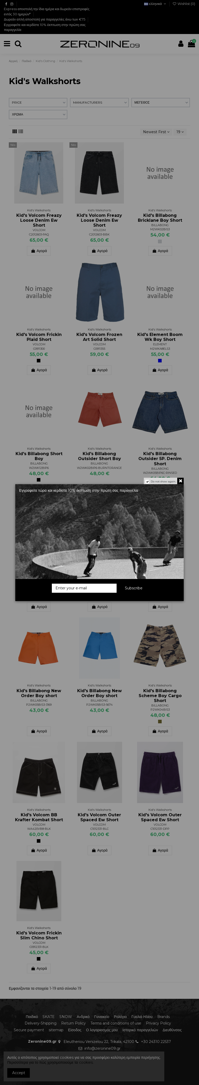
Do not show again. (163, 481)
